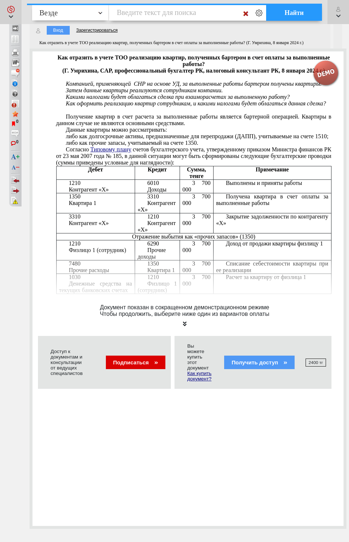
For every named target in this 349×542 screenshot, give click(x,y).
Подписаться (135, 362)
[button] (11, 12)
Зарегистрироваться (97, 30)
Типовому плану (111, 149)
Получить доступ (259, 362)
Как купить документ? (199, 376)
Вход (58, 30)
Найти (294, 12)
